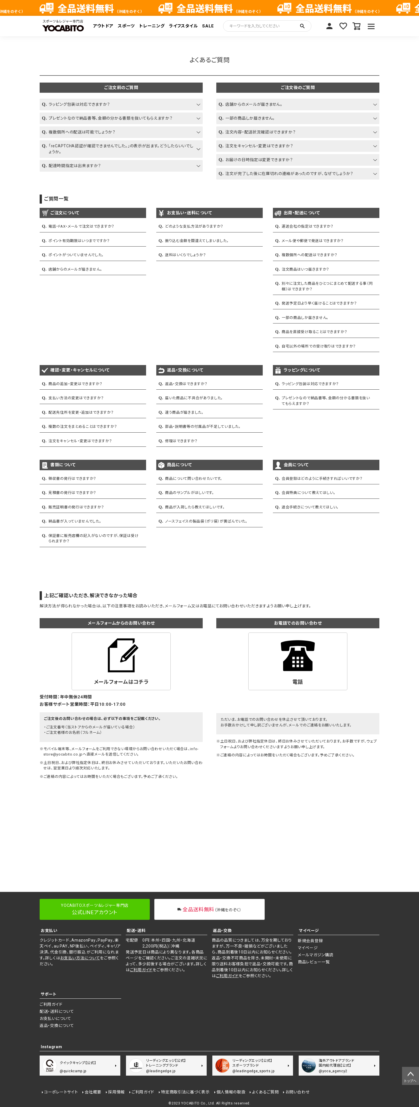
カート (357, 26)
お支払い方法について (80, 958)
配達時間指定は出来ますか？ (75, 165)
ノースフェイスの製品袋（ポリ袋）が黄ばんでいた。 (206, 521)
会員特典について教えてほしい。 (309, 493)
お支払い (49, 930)
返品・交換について (57, 1025)
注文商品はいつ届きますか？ (305, 269)
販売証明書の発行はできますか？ (76, 507)
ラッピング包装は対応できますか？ (79, 104)
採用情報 (116, 1092)
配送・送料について (57, 1011)
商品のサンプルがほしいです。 (189, 493)
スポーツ (126, 26)
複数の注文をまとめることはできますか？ (82, 426)
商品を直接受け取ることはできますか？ (314, 332)
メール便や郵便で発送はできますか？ (313, 241)
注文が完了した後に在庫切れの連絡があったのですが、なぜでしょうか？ (289, 173)
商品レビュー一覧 (314, 962)
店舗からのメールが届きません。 (254, 104)
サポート (49, 994)
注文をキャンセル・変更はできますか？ (259, 146)
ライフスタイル (183, 26)
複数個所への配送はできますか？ (309, 255)
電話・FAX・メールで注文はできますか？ (81, 226)
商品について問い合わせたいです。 (194, 478)
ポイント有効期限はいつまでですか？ (79, 241)
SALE (208, 26)
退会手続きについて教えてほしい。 (310, 507)
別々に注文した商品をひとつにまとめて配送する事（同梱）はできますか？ (327, 286)
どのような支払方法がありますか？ (194, 226)
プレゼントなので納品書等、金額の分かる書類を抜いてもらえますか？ (110, 118)
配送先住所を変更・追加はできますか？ (81, 412)
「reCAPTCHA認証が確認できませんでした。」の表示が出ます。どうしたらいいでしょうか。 (121, 149)
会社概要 (93, 1092)
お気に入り (343, 26)
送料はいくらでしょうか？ (185, 255)
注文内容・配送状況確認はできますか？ (260, 132)
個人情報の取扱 (231, 1092)
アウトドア (103, 26)
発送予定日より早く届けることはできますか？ (319, 303)
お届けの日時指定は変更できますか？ (259, 159)
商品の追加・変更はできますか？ (75, 384)
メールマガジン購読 (315, 955)
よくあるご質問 (265, 1092)
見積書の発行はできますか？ (72, 493)
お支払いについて (55, 1018)
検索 (302, 26)
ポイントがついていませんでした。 (76, 255)
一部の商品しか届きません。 (250, 118)
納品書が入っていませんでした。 (75, 521)
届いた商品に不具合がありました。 (194, 398)
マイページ (329, 26)
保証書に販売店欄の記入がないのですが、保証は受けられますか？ (93, 538)
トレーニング (151, 26)
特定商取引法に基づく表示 (185, 1092)
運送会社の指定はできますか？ (308, 226)
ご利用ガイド (141, 970)
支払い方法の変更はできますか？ (76, 398)
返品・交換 (222, 930)
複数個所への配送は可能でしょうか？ (82, 132)
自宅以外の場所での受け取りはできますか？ (319, 346)
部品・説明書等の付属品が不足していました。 (203, 426)
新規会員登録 (310, 940)
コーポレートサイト (61, 1092)
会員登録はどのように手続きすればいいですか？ (322, 478)
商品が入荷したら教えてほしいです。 (195, 507)
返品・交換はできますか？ (186, 384)
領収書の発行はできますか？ (72, 478)
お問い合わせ (297, 1092)
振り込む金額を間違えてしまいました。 (197, 241)
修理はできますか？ (181, 441)
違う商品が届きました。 (184, 412)
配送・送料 (136, 930)
